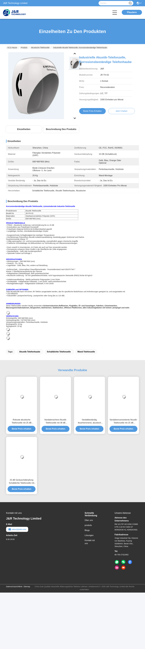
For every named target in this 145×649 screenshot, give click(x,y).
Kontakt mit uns (90, 541)
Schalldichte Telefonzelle (59, 352)
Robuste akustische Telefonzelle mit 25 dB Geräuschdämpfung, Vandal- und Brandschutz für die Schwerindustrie (21, 421)
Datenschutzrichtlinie (14, 587)
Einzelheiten (23, 129)
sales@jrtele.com (17, 529)
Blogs (87, 530)
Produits (24, 48)
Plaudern (132, 12)
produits (88, 525)
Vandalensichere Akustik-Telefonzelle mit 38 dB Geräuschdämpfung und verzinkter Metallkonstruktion (55, 421)
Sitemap (27, 587)
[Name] (130, 3)
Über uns (89, 520)
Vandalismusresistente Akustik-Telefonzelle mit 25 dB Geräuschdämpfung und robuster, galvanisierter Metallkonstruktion (123, 421)
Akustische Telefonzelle (40, 48)
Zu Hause (12, 48)
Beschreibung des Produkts (61, 129)
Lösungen (89, 535)
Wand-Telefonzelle (86, 352)
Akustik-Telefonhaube (29, 352)
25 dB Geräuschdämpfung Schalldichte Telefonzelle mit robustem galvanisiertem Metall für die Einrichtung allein (21, 482)
